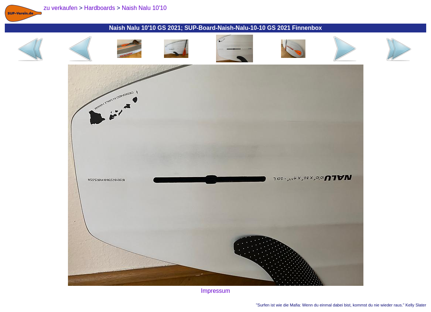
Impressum (215, 291)
